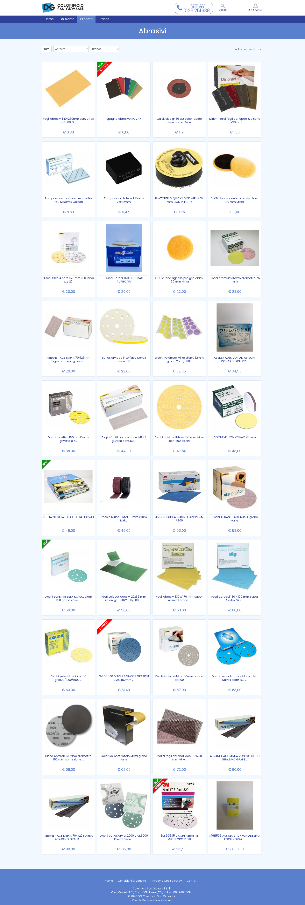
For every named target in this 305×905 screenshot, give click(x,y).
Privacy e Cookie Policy (166, 881)
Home (109, 881)
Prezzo (240, 49)
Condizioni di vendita (132, 881)
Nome (255, 49)
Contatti (192, 881)
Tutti (46, 49)
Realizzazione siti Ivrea (156, 900)
